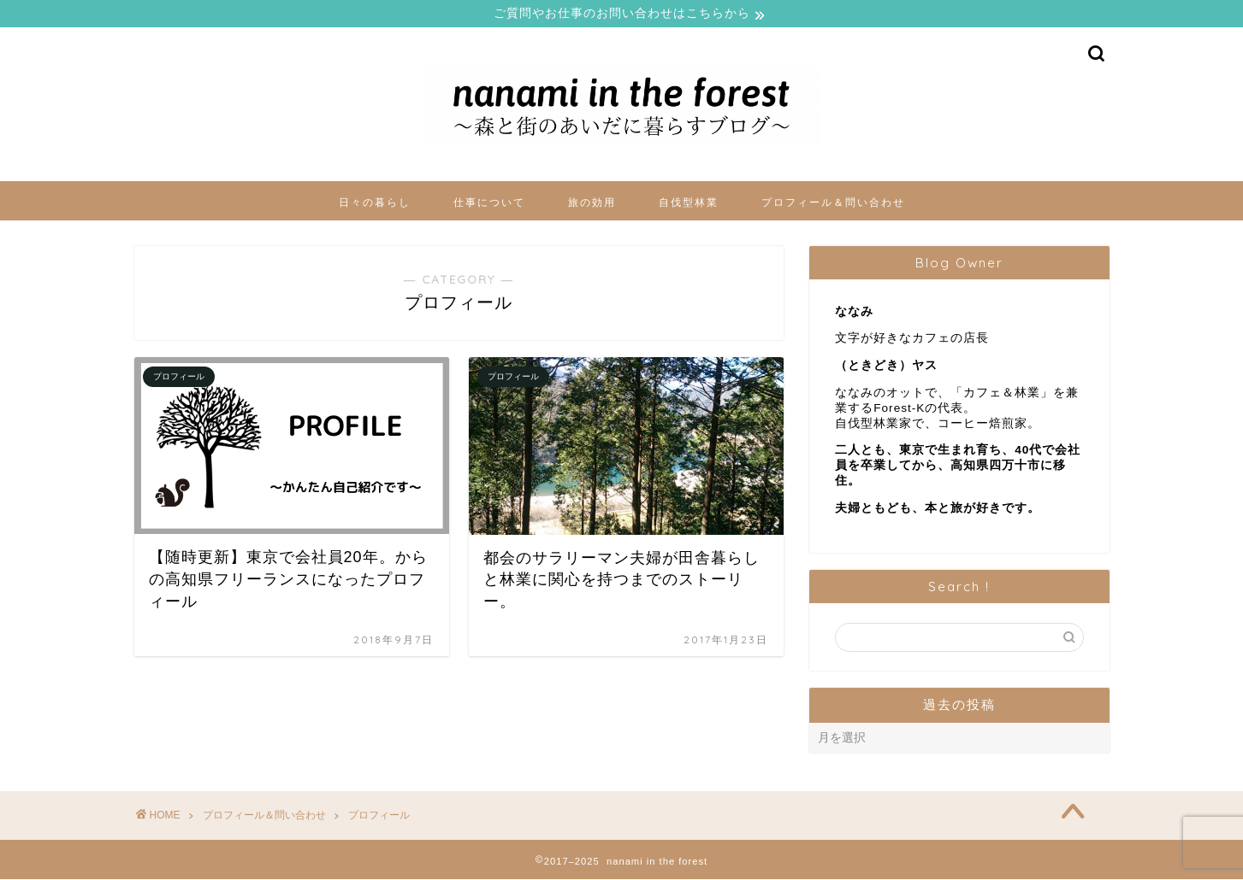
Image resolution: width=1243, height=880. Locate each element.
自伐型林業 (689, 203)
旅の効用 (592, 203)
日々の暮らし (375, 203)
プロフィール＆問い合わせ (833, 203)
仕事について (489, 203)
